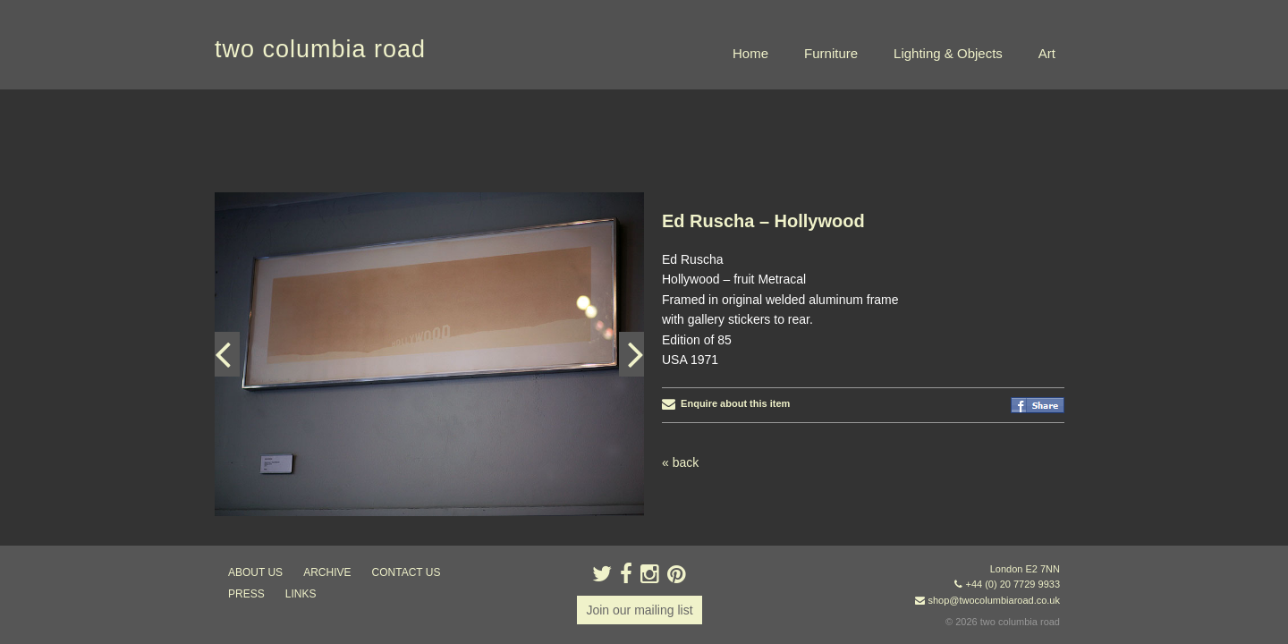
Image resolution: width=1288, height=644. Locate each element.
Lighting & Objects (948, 53)
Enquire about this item (726, 314)
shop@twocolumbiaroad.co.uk (994, 600)
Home (750, 53)
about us (255, 572)
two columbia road (320, 49)
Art (1046, 53)
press (246, 594)
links (301, 594)
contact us (406, 572)
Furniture (831, 53)
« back (680, 373)
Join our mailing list (639, 610)
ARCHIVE (327, 572)
